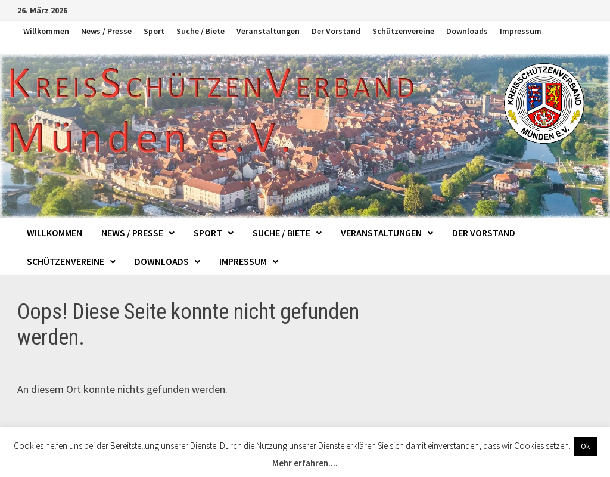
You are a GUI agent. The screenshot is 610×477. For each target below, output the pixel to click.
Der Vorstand (336, 31)
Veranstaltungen (268, 31)
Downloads (467, 31)
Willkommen (46, 31)
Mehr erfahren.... (305, 463)
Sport (154, 31)
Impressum (520, 31)
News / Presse (106, 31)
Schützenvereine (403, 31)
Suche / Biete (200, 31)
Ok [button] (585, 446)
